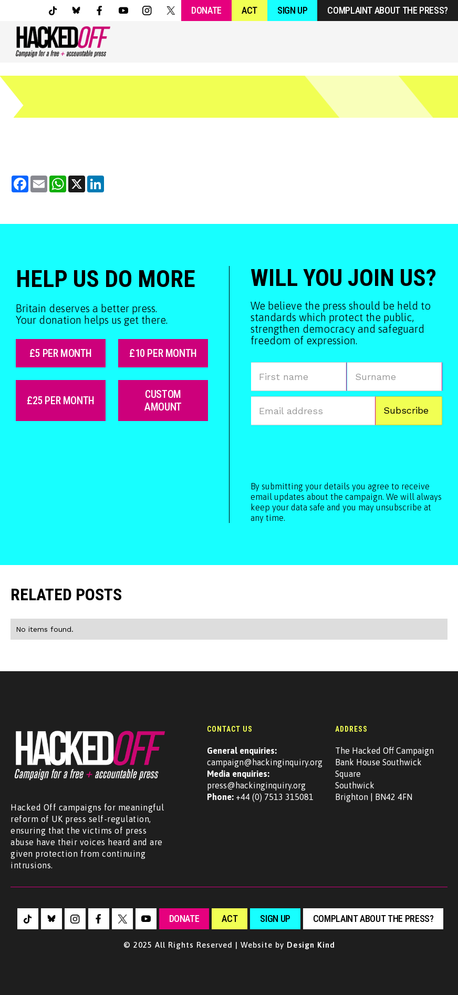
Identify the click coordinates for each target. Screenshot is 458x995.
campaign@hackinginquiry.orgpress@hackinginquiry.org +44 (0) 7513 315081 (264, 774)
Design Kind (311, 944)
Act (249, 10)
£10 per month (163, 353)
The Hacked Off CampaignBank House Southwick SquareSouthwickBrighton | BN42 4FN (384, 774)
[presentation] (330, 450)
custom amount (163, 400)
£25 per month (61, 400)
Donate (206, 10)
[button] (432, 42)
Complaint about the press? (387, 10)
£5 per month (60, 353)
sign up (275, 918)
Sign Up (292, 10)
